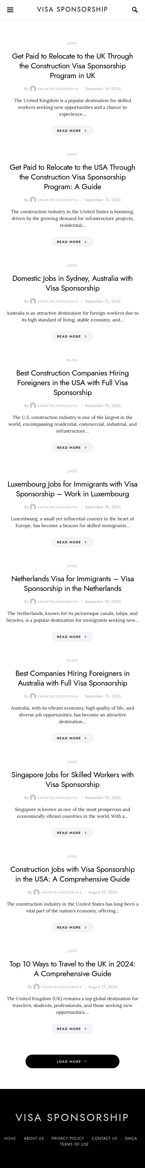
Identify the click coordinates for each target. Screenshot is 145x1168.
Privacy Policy (68, 1138)
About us (34, 1138)
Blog (72, 360)
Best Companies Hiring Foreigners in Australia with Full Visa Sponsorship (73, 677)
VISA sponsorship (72, 9)
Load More (69, 1061)
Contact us (104, 1138)
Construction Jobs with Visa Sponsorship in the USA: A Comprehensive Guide (72, 874)
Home (10, 1138)
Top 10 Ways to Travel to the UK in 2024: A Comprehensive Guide (72, 968)
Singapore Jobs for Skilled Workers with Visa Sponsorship (72, 779)
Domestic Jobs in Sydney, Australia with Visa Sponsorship (72, 283)
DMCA (131, 1138)
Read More (69, 130)
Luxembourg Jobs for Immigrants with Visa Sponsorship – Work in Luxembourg (72, 488)
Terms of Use (74, 1144)
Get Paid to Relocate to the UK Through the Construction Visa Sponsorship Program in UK (72, 65)
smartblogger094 (54, 89)
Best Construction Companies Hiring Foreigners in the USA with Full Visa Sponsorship (72, 382)
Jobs (72, 43)
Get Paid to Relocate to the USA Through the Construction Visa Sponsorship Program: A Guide (72, 176)
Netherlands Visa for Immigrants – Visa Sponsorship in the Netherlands (72, 583)
